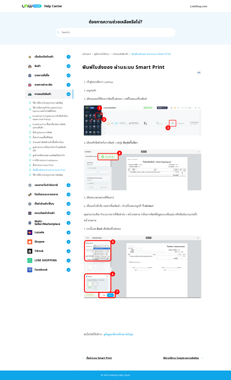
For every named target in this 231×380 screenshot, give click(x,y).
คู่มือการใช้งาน (101, 54)
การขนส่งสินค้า (120, 54)
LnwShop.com (198, 6)
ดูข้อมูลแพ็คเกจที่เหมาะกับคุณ (118, 334)
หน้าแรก (86, 54)
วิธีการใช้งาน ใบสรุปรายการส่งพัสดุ (183, 358)
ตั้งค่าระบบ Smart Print (97, 358)
